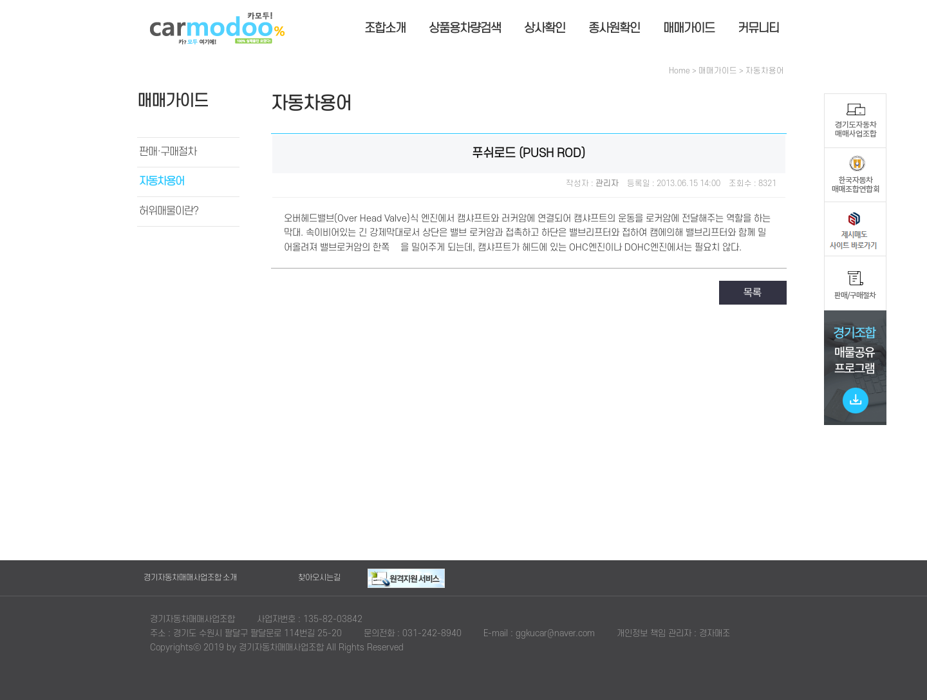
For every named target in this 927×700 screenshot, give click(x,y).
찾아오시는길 (319, 577)
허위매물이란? (168, 211)
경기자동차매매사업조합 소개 (190, 577)
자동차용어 (161, 181)
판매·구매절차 (167, 152)
